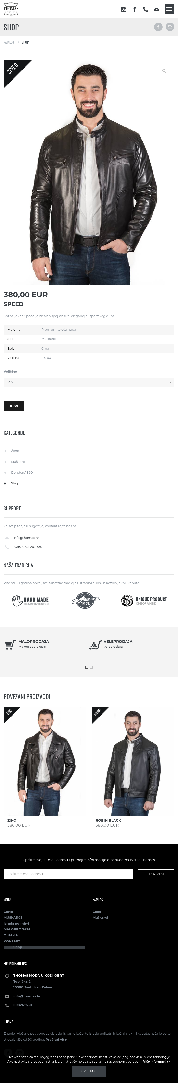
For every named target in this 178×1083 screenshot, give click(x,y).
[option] (46, 648)
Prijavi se (156, 874)
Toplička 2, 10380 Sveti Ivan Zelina (38, 981)
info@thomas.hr (26, 538)
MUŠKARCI (13, 917)
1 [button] (86, 667)
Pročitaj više (56, 1039)
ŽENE (8, 912)
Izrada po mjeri (16, 923)
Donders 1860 (22, 472)
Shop (15, 483)
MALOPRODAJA (17, 929)
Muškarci (18, 462)
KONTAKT (12, 941)
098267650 (22, 1005)
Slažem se (89, 1071)
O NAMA (11, 935)
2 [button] (91, 667)
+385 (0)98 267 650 (27, 547)
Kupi (14, 406)
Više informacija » (156, 1061)
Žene (15, 451)
